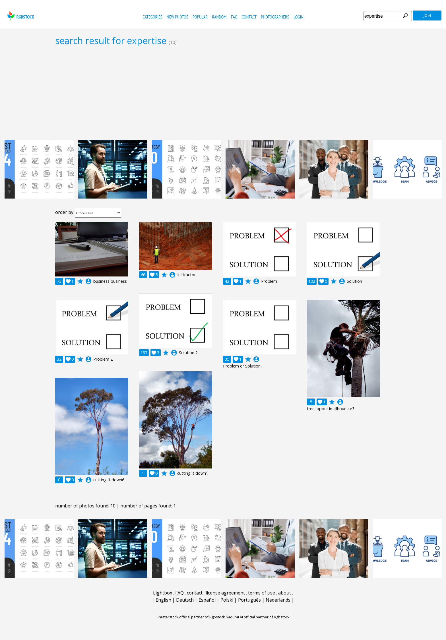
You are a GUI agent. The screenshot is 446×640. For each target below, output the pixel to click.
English (163, 600)
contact (249, 17)
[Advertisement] (223, 93)
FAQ (234, 17)
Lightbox (162, 593)
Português (249, 600)
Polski (226, 600)
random (219, 17)
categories (152, 17)
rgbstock (20, 16)
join (427, 15)
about (284, 593)
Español (207, 600)
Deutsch (185, 600)
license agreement (225, 593)
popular (200, 17)
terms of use (261, 593)
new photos (177, 17)
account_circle (88, 281)
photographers (275, 17)
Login (298, 17)
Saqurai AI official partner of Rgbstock (258, 617)
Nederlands (278, 600)
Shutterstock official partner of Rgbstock (190, 617)
